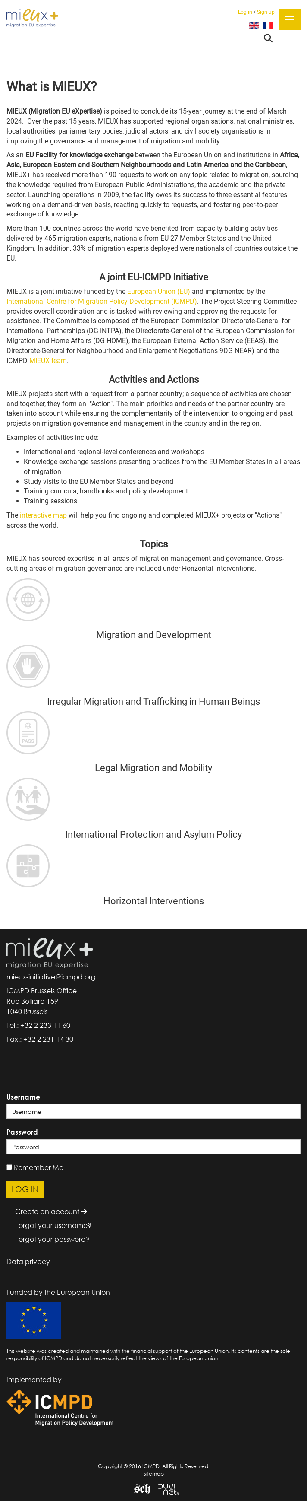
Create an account (51, 1211)
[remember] (9, 1167)
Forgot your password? (52, 1239)
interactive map (44, 515)
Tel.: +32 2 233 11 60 (38, 1025)
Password (22, 1132)
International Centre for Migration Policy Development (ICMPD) (101, 301)
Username (23, 1097)
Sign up (266, 12)
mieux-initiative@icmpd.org (51, 977)
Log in (245, 12)
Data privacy (28, 1261)
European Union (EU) (158, 291)
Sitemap (154, 1473)
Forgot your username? (53, 1225)
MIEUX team (48, 360)
